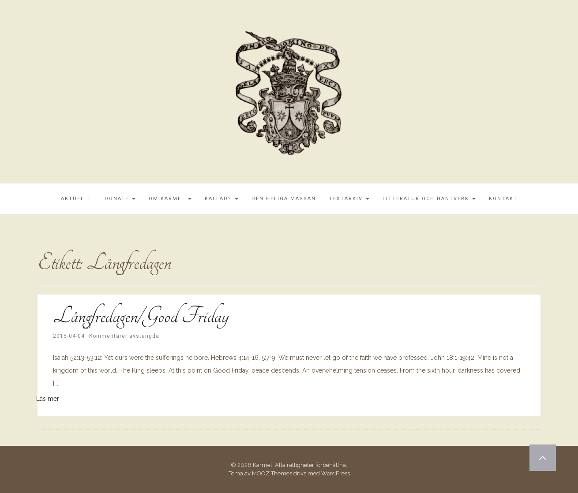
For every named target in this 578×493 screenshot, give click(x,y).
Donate (120, 199)
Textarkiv (349, 199)
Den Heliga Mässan (283, 199)
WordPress (335, 473)
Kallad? (221, 199)
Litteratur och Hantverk (429, 199)
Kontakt (503, 199)
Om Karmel (170, 199)
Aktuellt (76, 199)
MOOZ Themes (272, 473)
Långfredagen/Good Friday (140, 316)
